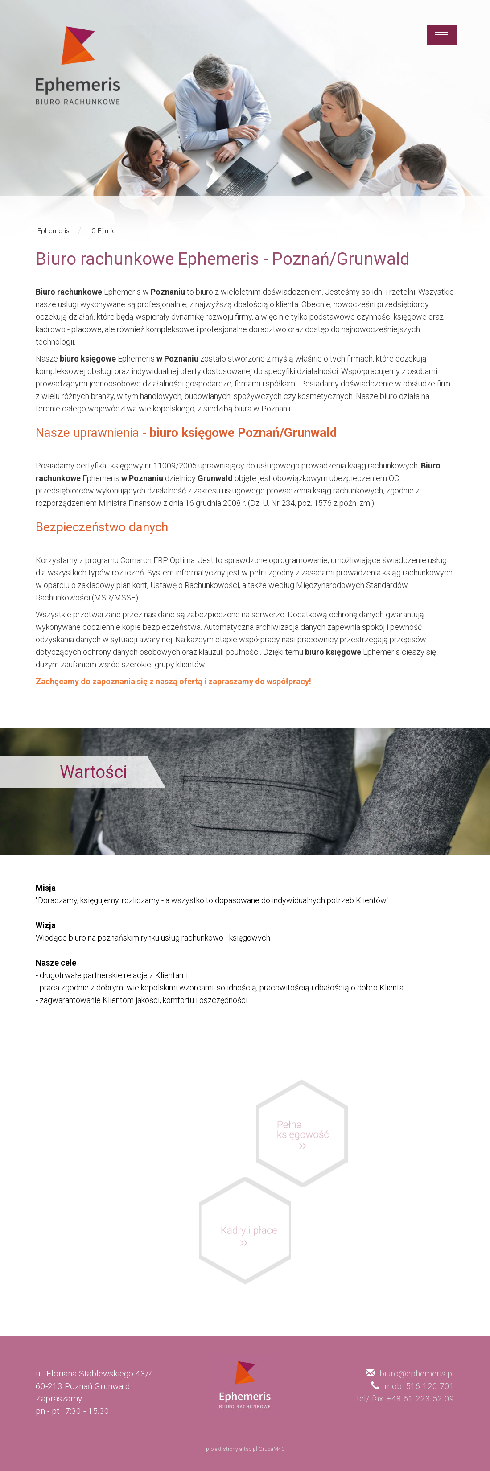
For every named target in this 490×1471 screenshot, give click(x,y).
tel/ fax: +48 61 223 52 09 (405, 1398)
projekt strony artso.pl (231, 1449)
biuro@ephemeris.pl (416, 1373)
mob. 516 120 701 (419, 1386)
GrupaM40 (271, 1449)
